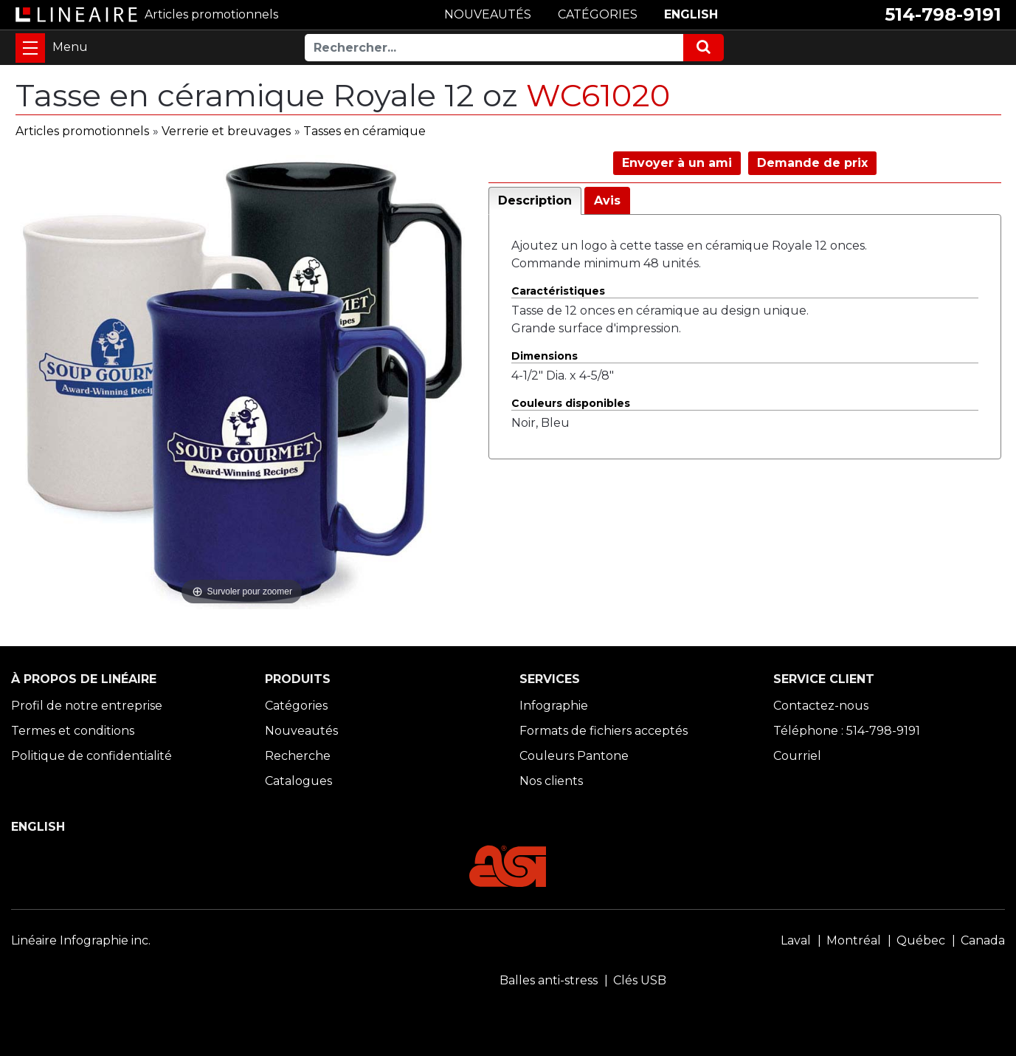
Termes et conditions (72, 731)
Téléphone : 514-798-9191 (846, 731)
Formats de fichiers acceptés (603, 731)
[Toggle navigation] (30, 48)
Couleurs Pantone (574, 756)
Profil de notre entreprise (86, 706)
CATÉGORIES (597, 14)
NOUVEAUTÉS (487, 14)
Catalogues (298, 781)
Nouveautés (301, 731)
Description (535, 200)
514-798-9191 (943, 14)
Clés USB (639, 980)
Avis (607, 200)
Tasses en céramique (364, 131)
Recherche (298, 756)
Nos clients (551, 781)
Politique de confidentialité (91, 756)
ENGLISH (691, 14)
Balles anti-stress (549, 980)
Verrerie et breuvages (226, 131)
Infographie (553, 706)
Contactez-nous (820, 706)
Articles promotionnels (82, 131)
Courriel (797, 756)
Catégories (296, 706)
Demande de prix (812, 163)
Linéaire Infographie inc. (81, 940)
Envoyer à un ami (677, 163)
